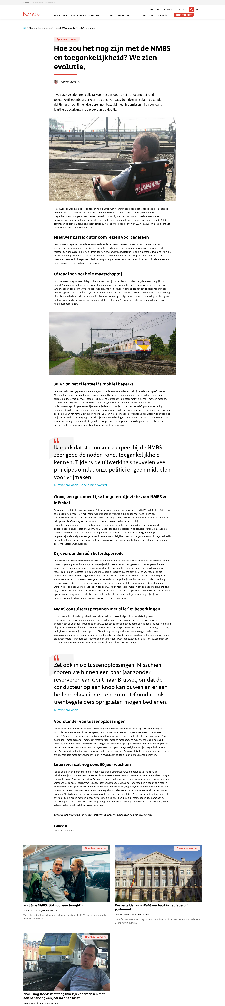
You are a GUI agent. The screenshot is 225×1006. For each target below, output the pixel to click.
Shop (150, 9)
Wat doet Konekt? (122, 15)
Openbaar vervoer (66, 39)
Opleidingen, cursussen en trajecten (78, 15)
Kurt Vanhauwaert (66, 82)
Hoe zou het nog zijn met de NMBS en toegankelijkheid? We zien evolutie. (66, 28)
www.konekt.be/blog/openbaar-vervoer (131, 814)
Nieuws (182, 9)
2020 (146, 223)
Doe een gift (184, 15)
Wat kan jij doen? (155, 15)
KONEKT (26, 2)
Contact (169, 9)
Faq (158, 9)
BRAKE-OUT (50, 2)
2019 (138, 223)
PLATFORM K (38, 2)
